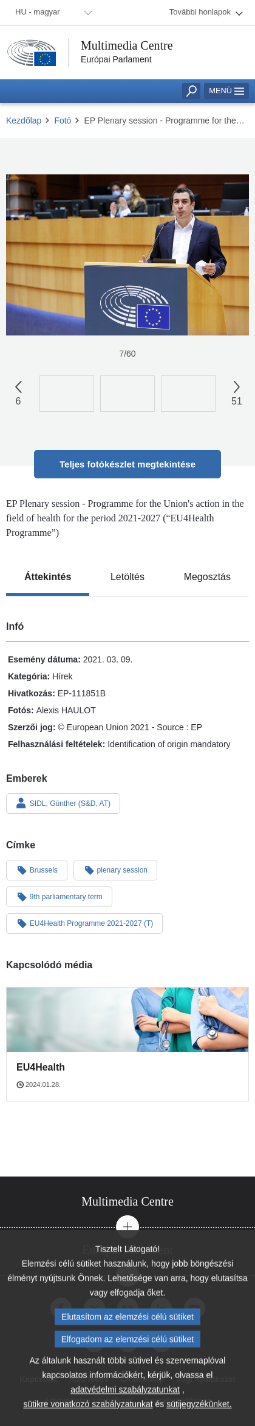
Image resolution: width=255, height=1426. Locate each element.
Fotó (62, 120)
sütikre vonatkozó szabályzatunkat (87, 1409)
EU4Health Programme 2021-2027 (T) (84, 922)
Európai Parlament (116, 59)
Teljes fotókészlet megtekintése (127, 464)
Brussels (37, 869)
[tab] (47, 577)
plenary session (115, 869)
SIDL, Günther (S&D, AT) (63, 802)
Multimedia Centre (127, 45)
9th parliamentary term (59, 896)
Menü (226, 90)
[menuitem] (51, 12)
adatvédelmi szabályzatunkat (125, 1394)
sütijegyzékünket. (198, 1409)
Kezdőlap (23, 120)
